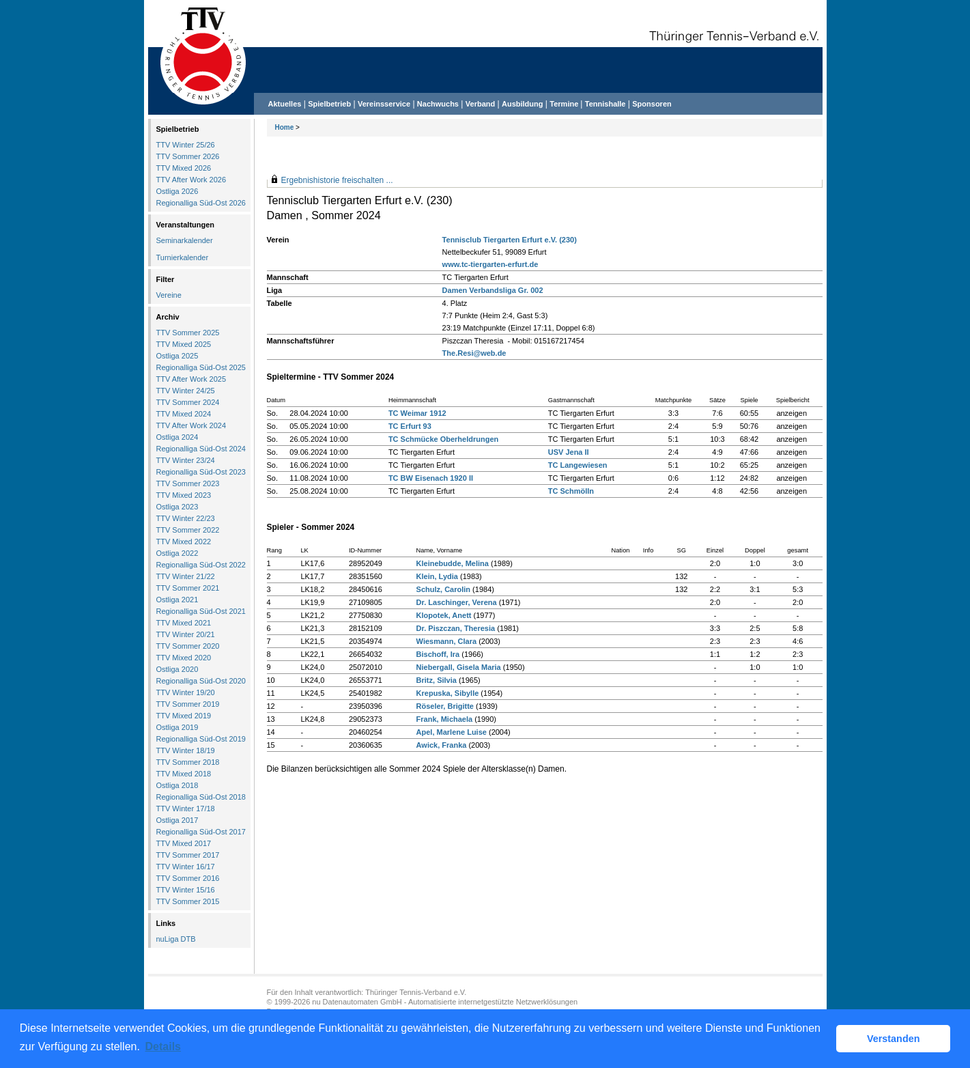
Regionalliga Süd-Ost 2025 (201, 367)
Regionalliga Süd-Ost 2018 (201, 797)
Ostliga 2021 (177, 599)
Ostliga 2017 (177, 820)
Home (284, 127)
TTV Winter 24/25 (185, 391)
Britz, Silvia (436, 680)
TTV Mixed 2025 (184, 344)
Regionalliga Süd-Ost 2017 (201, 832)
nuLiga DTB (176, 939)
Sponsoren (651, 104)
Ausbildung (522, 104)
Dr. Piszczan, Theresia (456, 628)
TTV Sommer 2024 (188, 402)
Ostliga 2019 (177, 727)
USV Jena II (568, 452)
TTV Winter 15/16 (185, 890)
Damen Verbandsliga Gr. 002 (492, 290)
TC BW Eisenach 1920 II (430, 478)
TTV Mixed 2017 (184, 843)
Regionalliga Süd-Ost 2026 (201, 203)
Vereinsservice (384, 104)
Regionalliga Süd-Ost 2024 (201, 449)
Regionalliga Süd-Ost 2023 (201, 472)
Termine (565, 104)
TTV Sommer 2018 (188, 762)
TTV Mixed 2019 (184, 716)
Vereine (169, 295)
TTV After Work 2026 (191, 179)
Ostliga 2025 (177, 356)
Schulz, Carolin (443, 589)
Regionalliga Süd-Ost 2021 (201, 611)
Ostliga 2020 (177, 669)
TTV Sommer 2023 (188, 483)
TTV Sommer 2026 (188, 156)
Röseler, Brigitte (445, 706)
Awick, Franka (441, 745)
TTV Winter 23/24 (185, 460)
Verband (480, 104)
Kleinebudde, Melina (452, 563)
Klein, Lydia (437, 576)
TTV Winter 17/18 (185, 808)
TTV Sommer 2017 (188, 855)
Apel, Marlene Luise (451, 732)
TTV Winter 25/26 (185, 145)
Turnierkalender (182, 257)
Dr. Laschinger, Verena (456, 602)
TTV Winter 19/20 (185, 692)
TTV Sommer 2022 (188, 530)
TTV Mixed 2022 (184, 541)
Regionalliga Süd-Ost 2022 (201, 565)
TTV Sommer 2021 (188, 588)
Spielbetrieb (329, 104)
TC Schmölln (571, 491)
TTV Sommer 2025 (188, 332)
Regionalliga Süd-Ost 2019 (201, 739)
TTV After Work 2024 (191, 425)
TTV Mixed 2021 (184, 623)
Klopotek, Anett (444, 615)
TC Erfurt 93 (409, 426)
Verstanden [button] (893, 1038)
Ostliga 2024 (177, 437)
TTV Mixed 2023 (184, 495)
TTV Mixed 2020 (184, 658)
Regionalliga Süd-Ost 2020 (201, 681)
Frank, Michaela (444, 719)
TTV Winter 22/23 (185, 518)
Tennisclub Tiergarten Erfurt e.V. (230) (509, 240)
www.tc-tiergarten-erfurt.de (490, 264)
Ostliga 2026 (177, 191)
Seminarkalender (184, 240)
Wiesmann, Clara (446, 641)
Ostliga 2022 (177, 553)
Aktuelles (285, 104)
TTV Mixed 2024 (184, 414)
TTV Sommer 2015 (188, 901)
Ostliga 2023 (177, 507)
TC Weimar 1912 (417, 413)
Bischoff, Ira (438, 654)
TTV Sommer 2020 (188, 646)
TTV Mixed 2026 (184, 168)
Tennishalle (605, 104)
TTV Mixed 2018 (184, 774)
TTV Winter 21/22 (185, 576)
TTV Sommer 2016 (188, 878)
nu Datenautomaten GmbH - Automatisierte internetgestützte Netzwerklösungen (444, 1002)
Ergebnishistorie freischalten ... (337, 180)
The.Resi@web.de (474, 353)
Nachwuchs (438, 104)
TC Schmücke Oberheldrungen (443, 439)
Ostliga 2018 (177, 785)
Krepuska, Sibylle (447, 693)
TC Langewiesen (578, 465)
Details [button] (163, 1046)
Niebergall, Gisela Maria (458, 667)
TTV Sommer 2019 (188, 704)
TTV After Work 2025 (191, 379)
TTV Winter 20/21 (185, 634)
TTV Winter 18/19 (185, 750)
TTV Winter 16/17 (185, 866)
